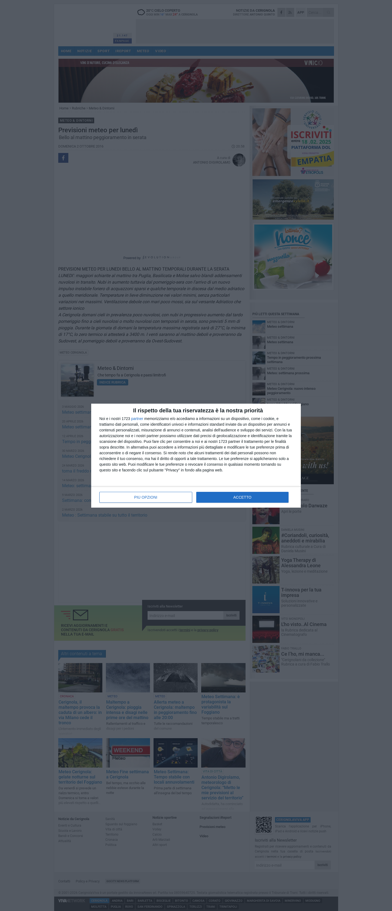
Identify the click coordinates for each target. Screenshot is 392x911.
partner (137, 419)
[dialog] (196, 456)
